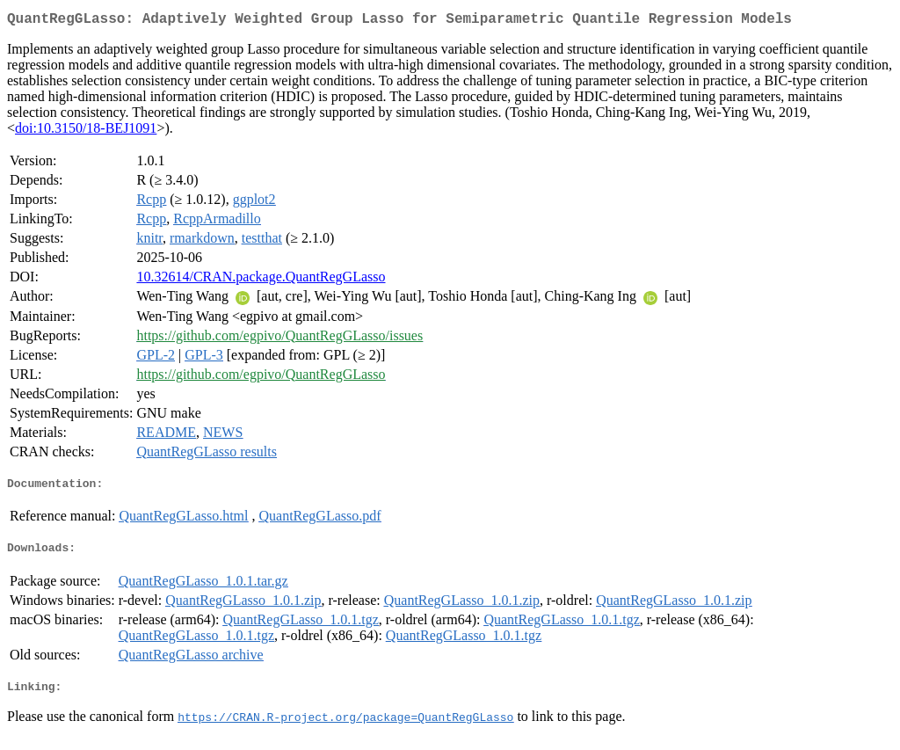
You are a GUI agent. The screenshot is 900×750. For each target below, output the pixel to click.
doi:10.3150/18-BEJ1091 (85, 131)
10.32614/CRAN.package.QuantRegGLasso (260, 280)
